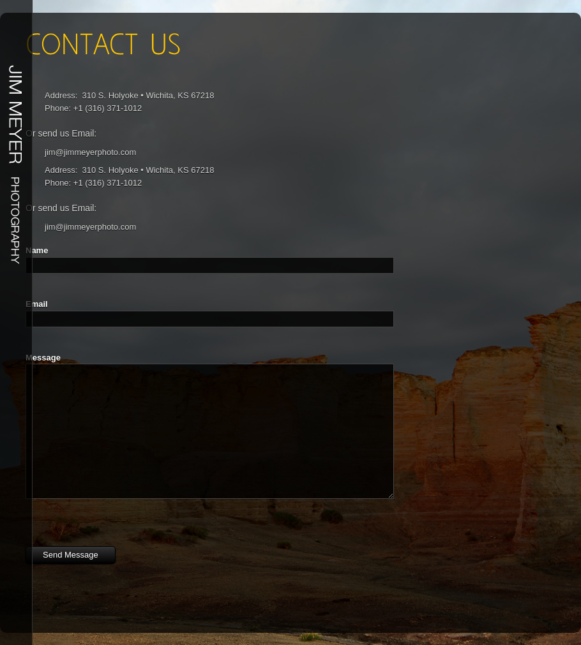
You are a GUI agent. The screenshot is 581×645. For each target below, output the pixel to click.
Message (43, 357)
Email (37, 304)
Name (37, 250)
